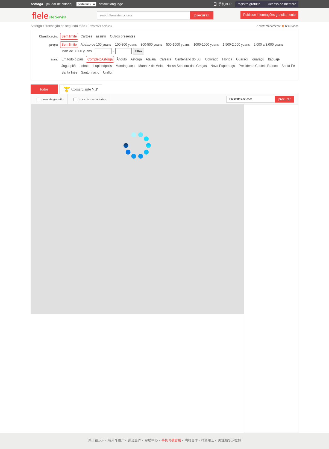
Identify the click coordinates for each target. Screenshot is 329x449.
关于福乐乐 (96, 440)
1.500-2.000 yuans (236, 44)
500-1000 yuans (178, 44)
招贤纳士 (208, 440)
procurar (201, 15)
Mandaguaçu (125, 66)
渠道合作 (134, 440)
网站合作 (191, 440)
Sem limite (69, 36)
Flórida (227, 59)
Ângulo (121, 59)
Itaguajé (274, 59)
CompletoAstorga (100, 59)
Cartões (86, 36)
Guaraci (242, 59)
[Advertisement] (271, 186)
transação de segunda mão (65, 26)
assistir (101, 36)
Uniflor (108, 72)
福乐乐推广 (116, 440)
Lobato (85, 66)
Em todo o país (72, 59)
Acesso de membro (282, 4)
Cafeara (165, 59)
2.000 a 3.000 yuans (268, 44)
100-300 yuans (126, 44)
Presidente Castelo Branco (258, 66)
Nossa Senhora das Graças (186, 66)
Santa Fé (288, 66)
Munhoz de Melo (151, 66)
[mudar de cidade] (59, 4)
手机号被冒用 (171, 440)
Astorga (37, 4)
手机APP (224, 4)
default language (111, 4)
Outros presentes (122, 36)
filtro (138, 51)
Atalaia (151, 59)
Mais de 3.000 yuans (76, 51)
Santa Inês (69, 72)
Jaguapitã (68, 66)
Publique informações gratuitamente (269, 15)
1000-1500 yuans (206, 44)
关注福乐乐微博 (229, 440)
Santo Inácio (90, 72)
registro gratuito (248, 4)
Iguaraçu (257, 59)
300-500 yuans (151, 44)
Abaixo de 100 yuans (96, 44)
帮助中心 (151, 440)
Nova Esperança (223, 66)
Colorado (212, 59)
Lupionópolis (102, 66)
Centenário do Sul (188, 59)
